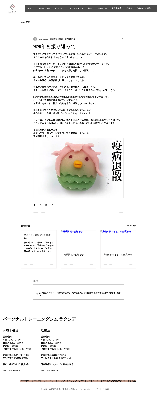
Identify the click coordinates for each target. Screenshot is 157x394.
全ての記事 (25, 22)
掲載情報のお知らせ (74, 254)
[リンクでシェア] (52, 205)
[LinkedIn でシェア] (46, 205)
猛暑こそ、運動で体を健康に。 (37, 236)
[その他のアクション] (122, 39)
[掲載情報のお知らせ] (78, 240)
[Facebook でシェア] (34, 205)
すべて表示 (131, 226)
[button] (133, 22)
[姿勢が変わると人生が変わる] (118, 240)
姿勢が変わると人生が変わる (117, 254)
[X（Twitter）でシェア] (40, 205)
